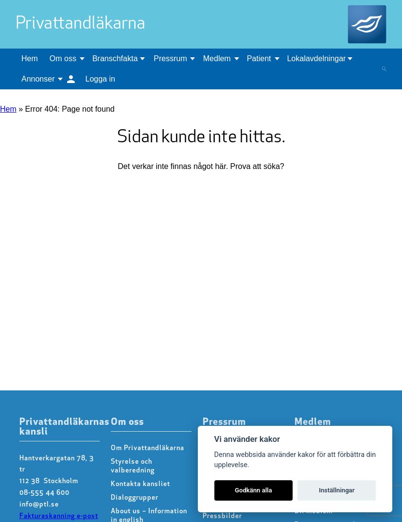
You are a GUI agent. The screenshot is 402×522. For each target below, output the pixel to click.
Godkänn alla (253, 490)
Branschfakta (115, 58)
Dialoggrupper (134, 498)
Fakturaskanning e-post (58, 516)
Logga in (100, 79)
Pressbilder (222, 516)
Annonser (38, 79)
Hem (29, 58)
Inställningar (336, 490)
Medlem (217, 58)
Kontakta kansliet (140, 484)
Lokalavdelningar (316, 58)
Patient (259, 58)
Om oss (63, 58)
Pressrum (170, 58)
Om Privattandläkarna (147, 448)
